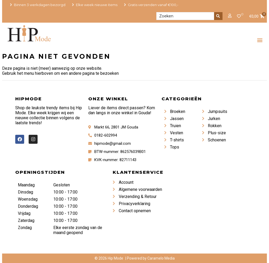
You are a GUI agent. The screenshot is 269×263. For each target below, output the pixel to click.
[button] (260, 40)
